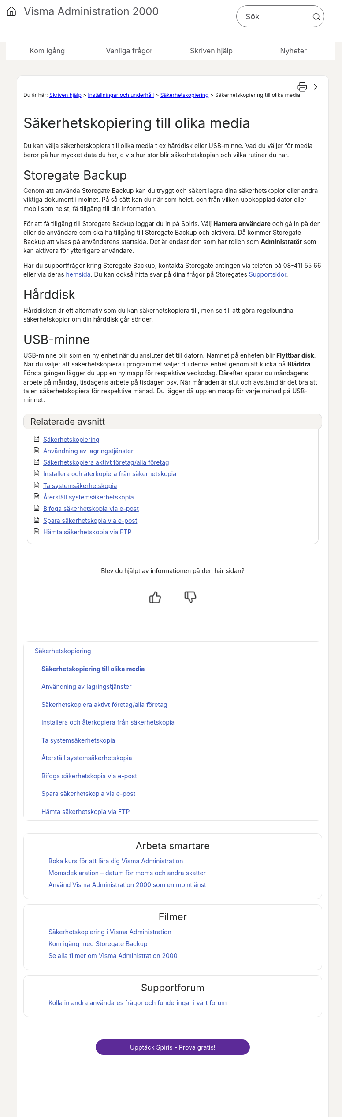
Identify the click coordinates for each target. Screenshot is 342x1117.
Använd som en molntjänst (127, 884)
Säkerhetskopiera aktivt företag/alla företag (106, 462)
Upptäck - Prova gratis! (173, 1047)
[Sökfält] (280, 16)
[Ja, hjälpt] (155, 597)
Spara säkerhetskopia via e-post (90, 520)
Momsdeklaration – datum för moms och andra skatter (127, 873)
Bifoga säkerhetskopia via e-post (91, 508)
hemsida (78, 274)
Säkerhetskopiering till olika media (93, 669)
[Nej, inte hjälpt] (190, 597)
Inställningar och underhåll (121, 95)
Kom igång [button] (47, 50)
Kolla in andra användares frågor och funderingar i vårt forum (137, 1002)
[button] (316, 17)
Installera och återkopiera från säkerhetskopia (109, 473)
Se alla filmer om (112, 955)
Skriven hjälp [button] (211, 50)
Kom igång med (98, 943)
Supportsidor (267, 274)
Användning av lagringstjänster (88, 451)
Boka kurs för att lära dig (115, 861)
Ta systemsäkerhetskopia (80, 485)
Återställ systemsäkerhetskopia (88, 497)
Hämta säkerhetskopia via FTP (87, 532)
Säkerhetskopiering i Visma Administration (109, 932)
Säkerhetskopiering (184, 95)
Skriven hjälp (65, 95)
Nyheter (293, 50)
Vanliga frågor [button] (129, 50)
